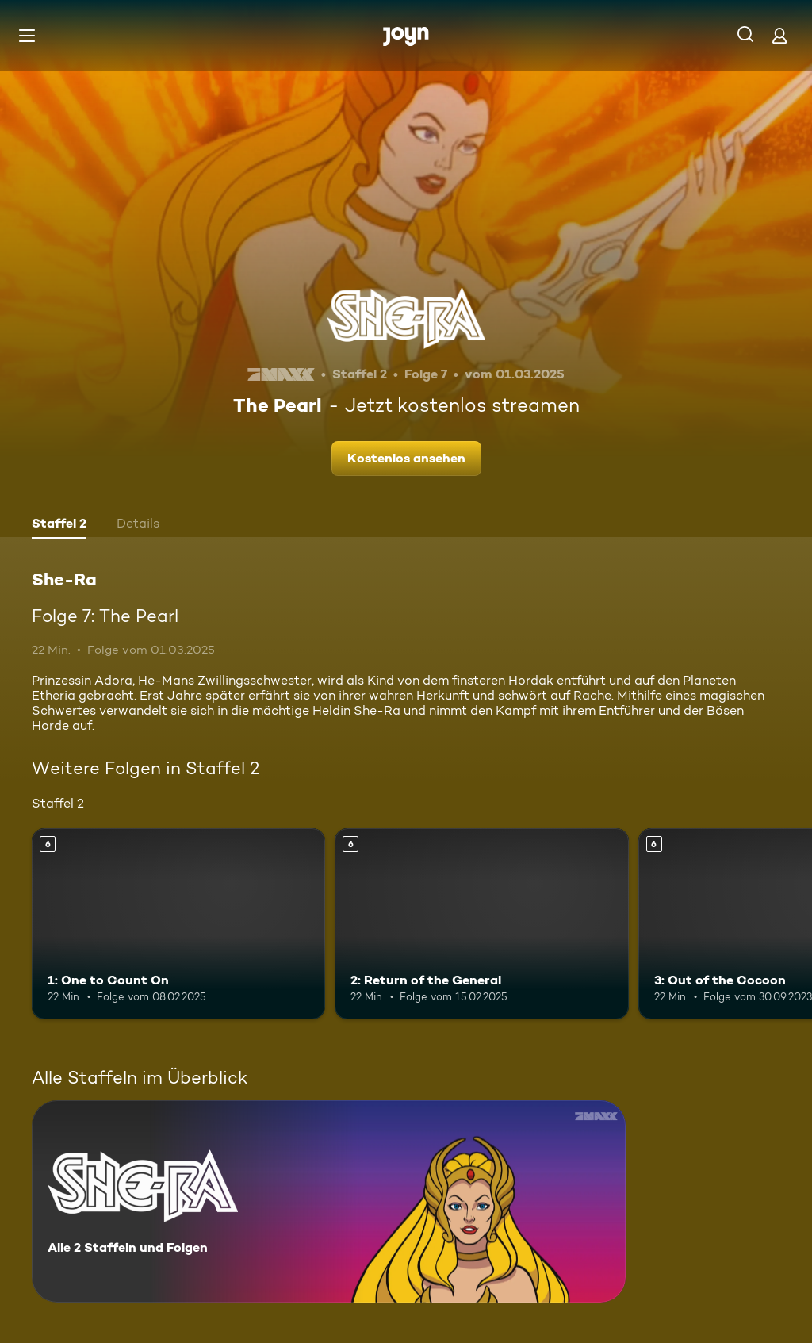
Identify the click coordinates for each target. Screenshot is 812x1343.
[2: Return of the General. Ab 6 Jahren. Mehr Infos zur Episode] (481, 923)
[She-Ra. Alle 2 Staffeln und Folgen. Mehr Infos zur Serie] (329, 1201)
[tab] (59, 525)
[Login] (779, 35)
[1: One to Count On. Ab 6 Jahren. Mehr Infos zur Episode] (178, 923)
